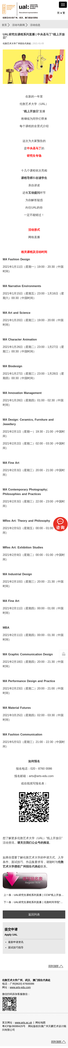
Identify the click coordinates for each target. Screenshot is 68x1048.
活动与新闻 (18, 24)
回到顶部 (53, 966)
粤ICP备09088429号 (13, 1026)
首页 (4, 24)
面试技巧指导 (15, 947)
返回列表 (34, 914)
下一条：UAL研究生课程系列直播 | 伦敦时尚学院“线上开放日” (34, 902)
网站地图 (40, 1022)
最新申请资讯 (15, 942)
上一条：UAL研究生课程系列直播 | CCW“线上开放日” (34, 894)
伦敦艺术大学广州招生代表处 (17, 43)
